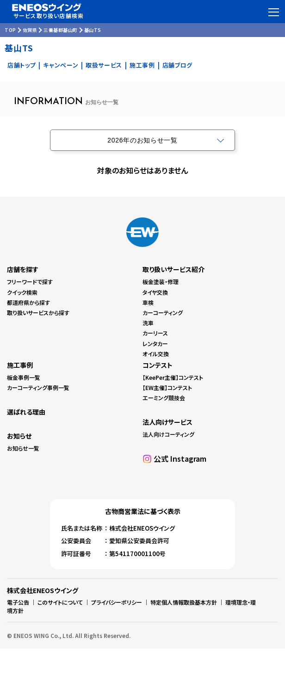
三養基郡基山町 (60, 29)
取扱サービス (104, 65)
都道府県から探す (28, 302)
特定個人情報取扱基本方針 (183, 602)
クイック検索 (22, 292)
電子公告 (18, 602)
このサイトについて (60, 602)
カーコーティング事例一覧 (38, 387)
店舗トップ (21, 65)
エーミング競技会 (163, 398)
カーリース (155, 333)
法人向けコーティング (168, 434)
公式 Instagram (180, 458)
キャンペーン (60, 65)
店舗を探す (22, 269)
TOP (10, 29)
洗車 (148, 323)
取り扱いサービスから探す (38, 312)
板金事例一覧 (23, 377)
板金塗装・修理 (160, 281)
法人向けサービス (167, 422)
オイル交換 (155, 354)
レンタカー (155, 343)
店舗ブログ (177, 65)
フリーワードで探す (30, 281)
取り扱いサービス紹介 (173, 269)
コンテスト (157, 365)
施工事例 (142, 65)
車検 (148, 302)
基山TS (92, 29)
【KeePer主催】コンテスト (172, 377)
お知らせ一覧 (23, 448)
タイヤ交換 (155, 292)
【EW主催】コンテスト (167, 387)
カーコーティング (162, 312)
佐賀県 (30, 29)
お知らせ (19, 435)
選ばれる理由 (26, 411)
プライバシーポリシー (116, 602)
